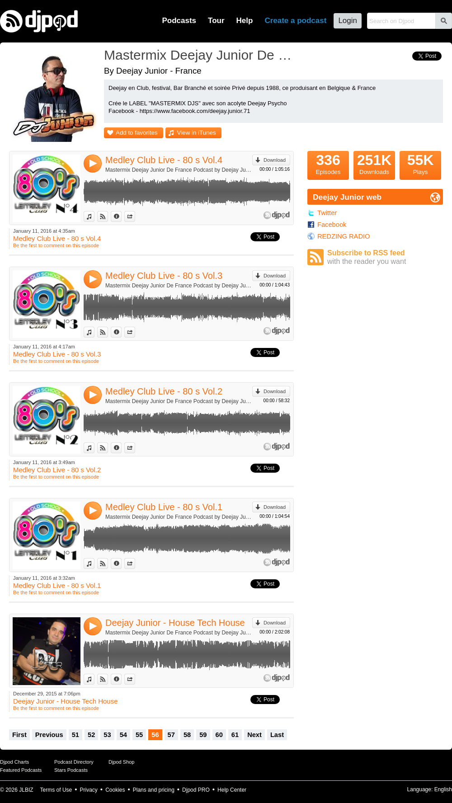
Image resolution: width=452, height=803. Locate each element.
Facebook (331, 224)
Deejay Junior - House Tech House (175, 623)
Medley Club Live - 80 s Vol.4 (163, 160)
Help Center (231, 790)
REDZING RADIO (343, 236)
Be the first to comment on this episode (56, 245)
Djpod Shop (121, 762)
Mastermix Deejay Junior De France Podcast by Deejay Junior (178, 170)
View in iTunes (196, 132)
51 (75, 734)
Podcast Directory (74, 762)
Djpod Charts (14, 762)
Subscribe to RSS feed (385, 257)
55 (139, 734)
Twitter (327, 212)
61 (235, 734)
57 (171, 734)
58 (187, 734)
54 (123, 734)
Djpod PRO (196, 790)
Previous (49, 734)
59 (203, 734)
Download (275, 160)
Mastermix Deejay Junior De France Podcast (201, 54)
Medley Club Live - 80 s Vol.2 (163, 391)
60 (219, 734)
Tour (216, 20)
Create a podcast (295, 20)
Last (277, 734)
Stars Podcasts (71, 770)
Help (244, 20)
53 (107, 734)
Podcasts (179, 20)
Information (121, 216)
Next (254, 734)
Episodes (328, 163)
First (19, 734)
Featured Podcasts (21, 770)
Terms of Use (56, 790)
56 (155, 734)
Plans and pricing (153, 790)
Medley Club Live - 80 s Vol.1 (163, 507)
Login (347, 20)
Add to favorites (137, 132)
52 (91, 734)
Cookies (115, 790)
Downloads (374, 163)
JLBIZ (26, 790)
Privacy (89, 790)
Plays (420, 163)
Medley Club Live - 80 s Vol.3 (163, 276)
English (443, 789)
